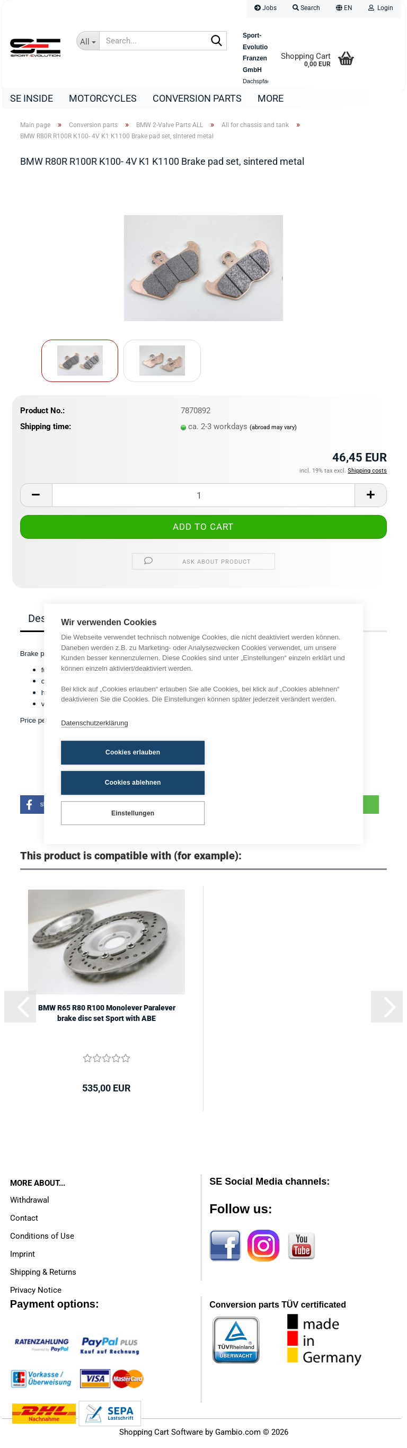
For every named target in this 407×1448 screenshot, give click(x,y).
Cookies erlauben (113, 767)
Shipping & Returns (43, 1275)
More (271, 98)
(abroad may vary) (273, 430)
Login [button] (380, 8)
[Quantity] (204, 498)
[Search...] (87, 40)
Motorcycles (103, 98)
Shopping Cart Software (161, 1435)
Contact (24, 1220)
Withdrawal (29, 1202)
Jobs (265, 8)
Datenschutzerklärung (94, 739)
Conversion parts (197, 98)
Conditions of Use (42, 1238)
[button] (344, 9)
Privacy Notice (35, 1293)
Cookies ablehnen (222, 767)
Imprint (22, 1257)
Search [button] (306, 8)
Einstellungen (113, 797)
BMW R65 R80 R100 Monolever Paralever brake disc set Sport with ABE (106, 1015)
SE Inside (31, 98)
